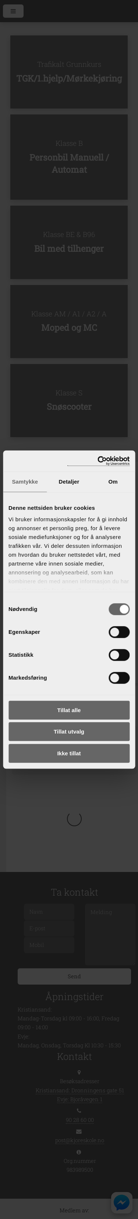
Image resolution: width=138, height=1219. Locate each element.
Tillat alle (69, 710)
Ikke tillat (69, 753)
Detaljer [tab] (69, 481)
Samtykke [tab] (25, 481)
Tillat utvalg (69, 731)
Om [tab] (113, 481)
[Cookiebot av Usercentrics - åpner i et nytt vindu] (98, 461)
